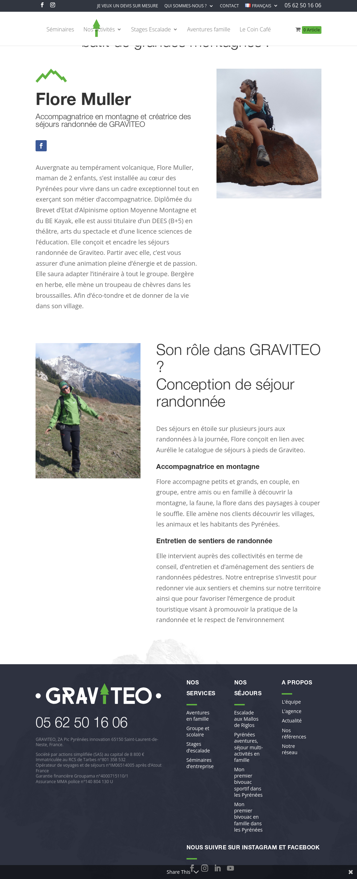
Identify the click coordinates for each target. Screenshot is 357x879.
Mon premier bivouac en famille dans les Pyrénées (248, 817)
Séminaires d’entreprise (200, 763)
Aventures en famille (198, 716)
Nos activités (99, 30)
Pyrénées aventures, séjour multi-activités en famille (248, 747)
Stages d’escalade (198, 747)
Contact (229, 6)
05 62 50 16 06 (302, 6)
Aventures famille (208, 30)
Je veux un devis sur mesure (127, 6)
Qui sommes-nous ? (185, 6)
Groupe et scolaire (198, 731)
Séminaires (60, 30)
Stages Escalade (151, 30)
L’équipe (291, 702)
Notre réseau (289, 749)
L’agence (291, 711)
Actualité (292, 721)
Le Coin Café (255, 30)
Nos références (294, 733)
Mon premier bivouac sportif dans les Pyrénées (248, 782)
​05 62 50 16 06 (82, 724)
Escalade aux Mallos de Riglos (246, 719)
